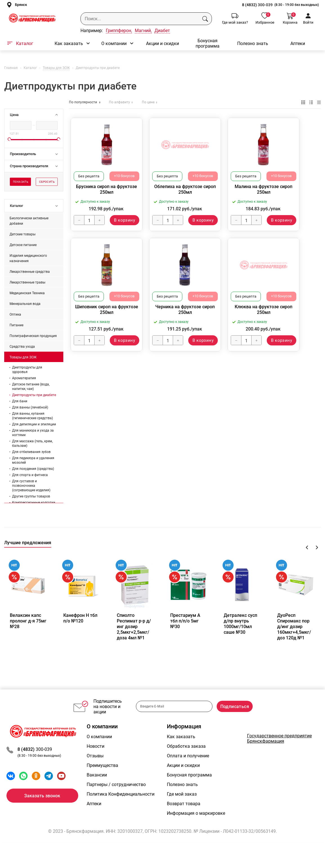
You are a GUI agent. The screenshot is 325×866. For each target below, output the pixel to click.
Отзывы (95, 766)
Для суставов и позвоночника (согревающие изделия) (31, 485)
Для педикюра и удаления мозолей (33, 460)
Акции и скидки (162, 43)
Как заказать (69, 43)
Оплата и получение (188, 766)
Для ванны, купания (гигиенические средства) (32, 416)
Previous (307, 547)
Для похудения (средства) (33, 469)
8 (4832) (250, 5)
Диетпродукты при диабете (34, 395)
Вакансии (97, 786)
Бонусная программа (207, 43)
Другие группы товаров (31, 496)
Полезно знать (252, 43)
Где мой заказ (182, 805)
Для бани (19, 401)
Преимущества (102, 776)
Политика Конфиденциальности (120, 805)
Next (317, 547)
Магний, (143, 30)
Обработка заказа (186, 757)
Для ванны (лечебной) (30, 407)
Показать (20, 181)
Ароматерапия (24, 378)
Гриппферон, (119, 30)
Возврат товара (183, 814)
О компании (114, 43)
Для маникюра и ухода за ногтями (33, 432)
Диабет (162, 30)
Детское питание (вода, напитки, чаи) (31, 386)
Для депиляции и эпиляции (34, 424)
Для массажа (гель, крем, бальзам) (32, 443)
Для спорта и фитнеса (30, 475)
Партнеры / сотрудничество (116, 795)
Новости (95, 757)
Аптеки (297, 43)
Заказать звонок (42, 806)
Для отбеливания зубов (31, 452)
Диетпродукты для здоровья (27, 369)
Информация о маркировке (196, 824)
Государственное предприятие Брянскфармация (279, 749)
